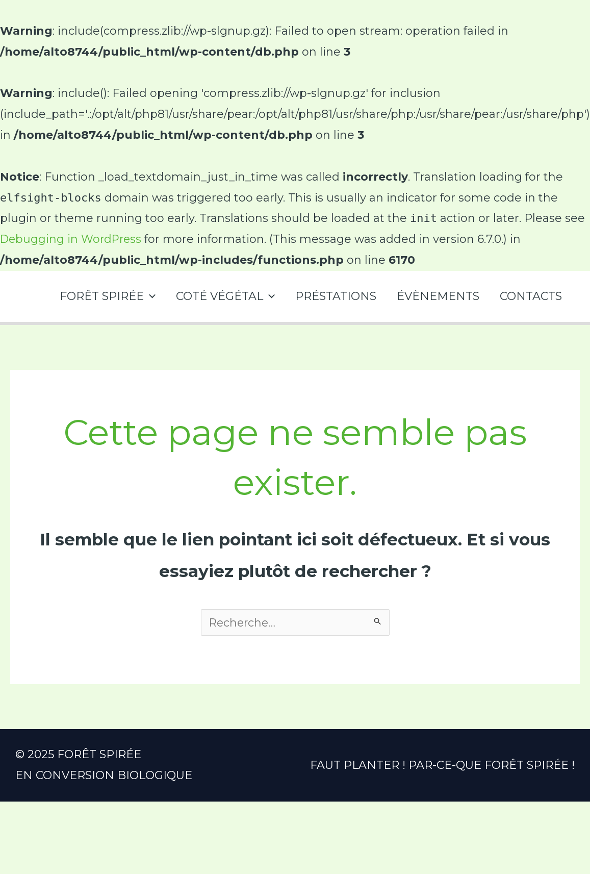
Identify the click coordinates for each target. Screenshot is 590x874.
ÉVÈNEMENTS (435, 296)
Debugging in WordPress (72, 239)
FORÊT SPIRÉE (98, 296)
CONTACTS (530, 296)
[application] (140, 296)
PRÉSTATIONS (330, 296)
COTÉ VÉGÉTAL (218, 296)
